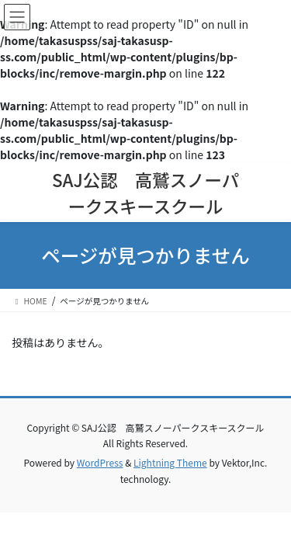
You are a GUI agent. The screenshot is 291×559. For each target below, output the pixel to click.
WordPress (100, 462)
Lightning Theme (170, 462)
